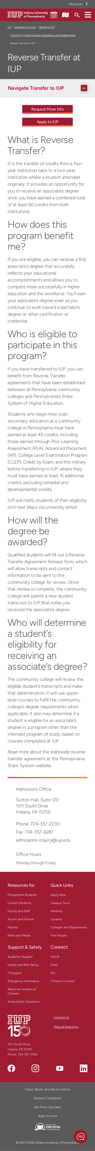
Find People (59, 935)
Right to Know (47, 1116)
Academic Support (20, 957)
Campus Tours (60, 903)
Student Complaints (47, 1098)
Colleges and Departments (69, 927)
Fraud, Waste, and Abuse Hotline (47, 1089)
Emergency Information (23, 981)
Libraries (56, 919)
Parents (13, 927)
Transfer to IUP (46, 27)
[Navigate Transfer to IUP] (49, 88)
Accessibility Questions (24, 1001)
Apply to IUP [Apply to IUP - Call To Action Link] (47, 121)
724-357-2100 (27, 1054)
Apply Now (58, 895)
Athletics (57, 911)
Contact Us (61, 1017)
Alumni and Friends (21, 919)
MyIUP (55, 957)
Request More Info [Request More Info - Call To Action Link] (47, 109)
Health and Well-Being (23, 965)
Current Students (19, 903)
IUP (9, 27)
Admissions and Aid (25, 27)
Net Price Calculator (47, 1107)
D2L (53, 973)
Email (54, 965)
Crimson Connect (63, 981)
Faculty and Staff (19, 911)
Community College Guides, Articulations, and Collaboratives (43, 35)
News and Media (19, 935)
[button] (88, 14)
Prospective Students (22, 895)
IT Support (14, 973)
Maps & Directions (66, 1027)
